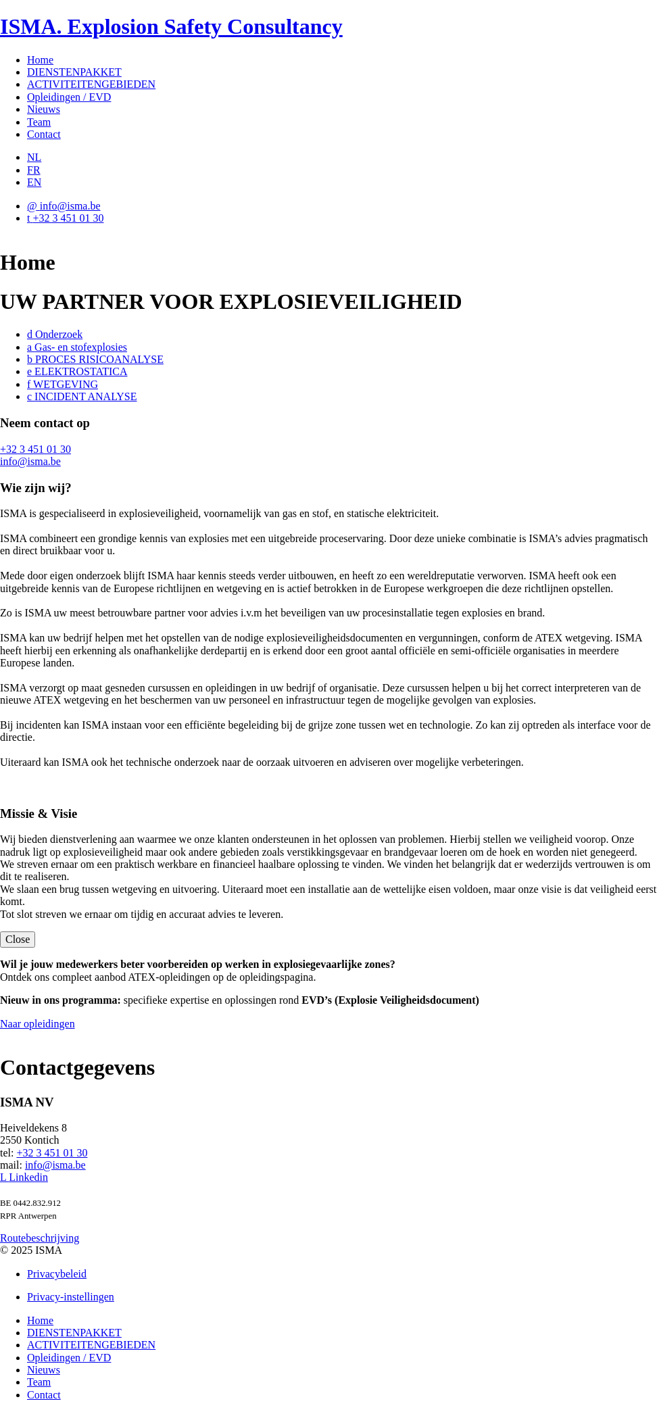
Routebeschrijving (39, 1238)
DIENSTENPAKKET (74, 72)
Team (39, 122)
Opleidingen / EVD (69, 97)
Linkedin (24, 1177)
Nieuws (43, 109)
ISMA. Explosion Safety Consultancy (171, 26)
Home (40, 60)
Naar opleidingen (37, 1023)
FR (34, 170)
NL (34, 157)
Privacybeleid (57, 1274)
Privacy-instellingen (70, 1297)
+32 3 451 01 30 (35, 449)
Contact (44, 134)
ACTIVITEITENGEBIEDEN (91, 84)
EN (34, 182)
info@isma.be (30, 461)
